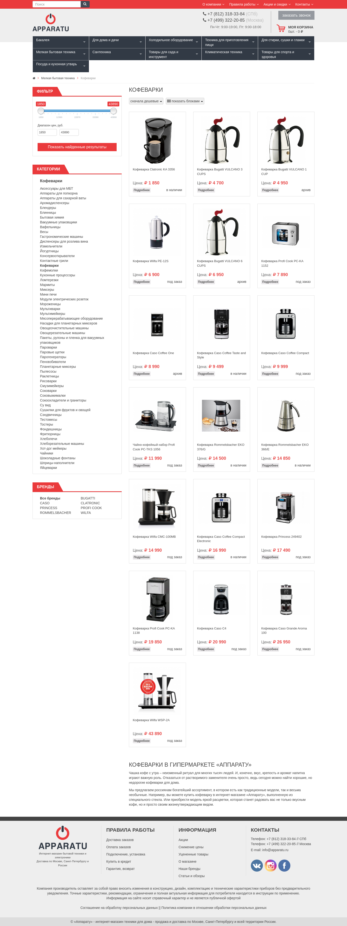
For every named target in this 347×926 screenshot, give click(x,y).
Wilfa (86, 513)
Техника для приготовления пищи (226, 42)
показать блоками (185, 101)
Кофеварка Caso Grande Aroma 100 (284, 631)
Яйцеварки (48, 468)
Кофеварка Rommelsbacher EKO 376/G (220, 447)
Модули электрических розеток (64, 299)
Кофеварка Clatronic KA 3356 (154, 169)
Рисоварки (48, 381)
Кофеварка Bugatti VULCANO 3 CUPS (220, 172)
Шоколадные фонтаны (57, 458)
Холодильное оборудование (171, 40)
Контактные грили (54, 261)
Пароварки (48, 347)
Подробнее (142, 190)
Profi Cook (91, 508)
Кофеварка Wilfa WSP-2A (151, 720)
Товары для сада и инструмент (163, 54)
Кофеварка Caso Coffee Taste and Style (221, 355)
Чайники (46, 453)
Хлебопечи (48, 439)
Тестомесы (48, 419)
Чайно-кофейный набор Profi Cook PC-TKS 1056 (154, 447)
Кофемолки (49, 270)
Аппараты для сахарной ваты (63, 198)
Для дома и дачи (106, 40)
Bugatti (88, 498)
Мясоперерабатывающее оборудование (71, 318)
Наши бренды (189, 869)
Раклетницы (49, 376)
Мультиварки (50, 309)
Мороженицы (50, 304)
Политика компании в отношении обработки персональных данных (214, 908)
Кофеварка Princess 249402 (281, 536)
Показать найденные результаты (77, 147)
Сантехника (102, 52)
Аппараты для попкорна (59, 193)
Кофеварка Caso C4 (211, 628)
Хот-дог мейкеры (53, 448)
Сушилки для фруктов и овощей (65, 410)
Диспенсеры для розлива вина (64, 241)
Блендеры (48, 208)
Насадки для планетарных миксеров (68, 323)
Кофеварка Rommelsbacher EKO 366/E (284, 447)
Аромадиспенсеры (54, 203)
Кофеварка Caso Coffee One (153, 353)
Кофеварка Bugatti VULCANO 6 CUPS (220, 263)
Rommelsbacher (55, 513)
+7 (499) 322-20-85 (281, 844)
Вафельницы (50, 227)
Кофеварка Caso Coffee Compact (285, 353)
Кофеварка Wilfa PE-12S (150, 261)
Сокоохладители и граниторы (63, 400)
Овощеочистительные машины (64, 328)
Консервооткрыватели (57, 256)
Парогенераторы (53, 357)
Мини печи (48, 294)
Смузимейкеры (52, 386)
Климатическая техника (223, 52)
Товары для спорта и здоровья (277, 54)
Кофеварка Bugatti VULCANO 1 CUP (284, 172)
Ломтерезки (49, 280)
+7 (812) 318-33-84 (281, 839)
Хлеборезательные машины (62, 444)
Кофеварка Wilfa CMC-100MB (154, 536)
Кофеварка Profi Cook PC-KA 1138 (154, 631)
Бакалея (42, 40)
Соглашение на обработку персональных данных (119, 908)
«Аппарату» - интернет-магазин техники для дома (113, 922)
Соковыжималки (53, 395)
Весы (44, 232)
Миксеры (47, 289)
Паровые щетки (52, 352)
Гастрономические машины (61, 237)
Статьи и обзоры (192, 876)
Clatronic (90, 503)
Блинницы (48, 212)
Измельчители (51, 246)
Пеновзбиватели (53, 362)
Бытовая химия (52, 217)
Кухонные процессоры (57, 275)
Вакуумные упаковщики (58, 222)
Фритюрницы (50, 434)
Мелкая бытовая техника (55, 52)
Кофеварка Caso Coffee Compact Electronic (221, 539)
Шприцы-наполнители (57, 463)
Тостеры (46, 424)
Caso (45, 503)
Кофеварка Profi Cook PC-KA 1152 (282, 263)
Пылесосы (48, 371)
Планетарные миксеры (58, 367)
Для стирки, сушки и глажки (283, 40)
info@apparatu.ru (275, 850)
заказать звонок (296, 15)
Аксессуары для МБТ (56, 188)
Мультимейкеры (52, 314)
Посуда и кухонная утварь (56, 64)
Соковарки (48, 391)
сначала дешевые (146, 101)
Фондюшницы (51, 429)
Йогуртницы (49, 251)
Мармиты (47, 285)
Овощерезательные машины (62, 333)
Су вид (45, 405)
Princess (48, 508)
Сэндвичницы (50, 415)
